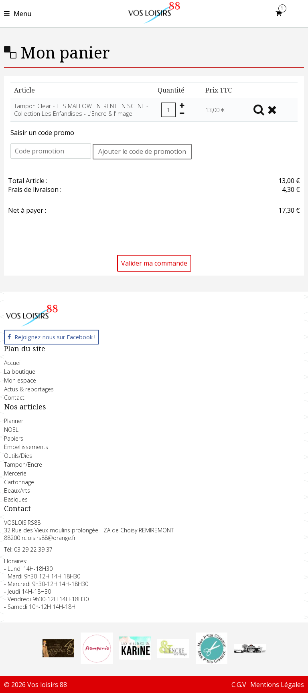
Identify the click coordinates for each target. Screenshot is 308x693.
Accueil (13, 363)
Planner (13, 421)
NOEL (11, 429)
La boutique (19, 371)
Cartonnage (19, 482)
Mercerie (15, 473)
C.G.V (238, 684)
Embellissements (26, 447)
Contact (14, 397)
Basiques (16, 499)
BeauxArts (17, 490)
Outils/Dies (18, 455)
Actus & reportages (29, 389)
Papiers (13, 438)
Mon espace (20, 380)
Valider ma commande (154, 263)
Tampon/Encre (23, 464)
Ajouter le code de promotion (142, 151)
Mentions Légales (277, 684)
